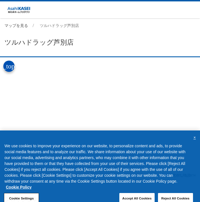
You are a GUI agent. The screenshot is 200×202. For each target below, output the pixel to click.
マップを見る (16, 25)
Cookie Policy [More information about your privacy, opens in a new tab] (19, 191)
